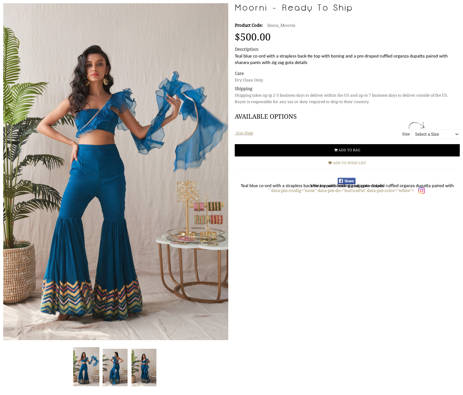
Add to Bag (347, 150)
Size (406, 134)
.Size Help (244, 133)
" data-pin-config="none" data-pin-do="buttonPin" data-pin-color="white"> (341, 190)
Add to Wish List (347, 163)
